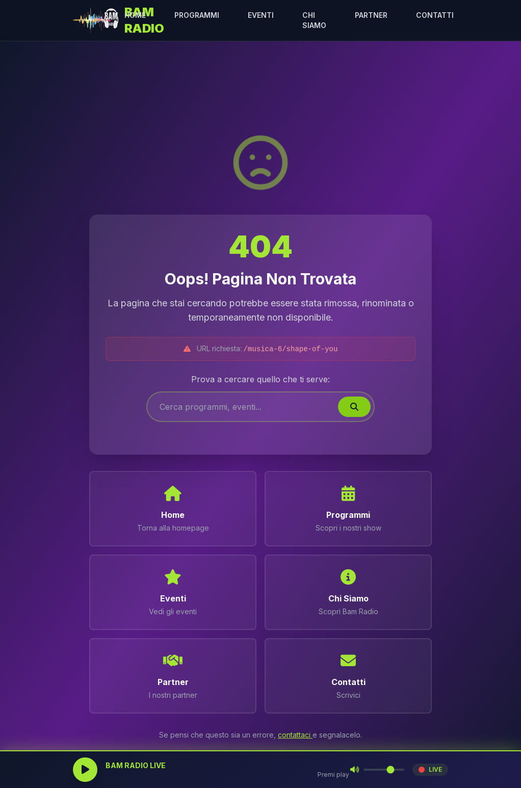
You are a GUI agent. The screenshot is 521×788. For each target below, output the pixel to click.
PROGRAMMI (196, 15)
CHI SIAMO (314, 20)
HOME (135, 15)
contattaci (295, 734)
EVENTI (261, 15)
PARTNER (371, 15)
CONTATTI (435, 15)
